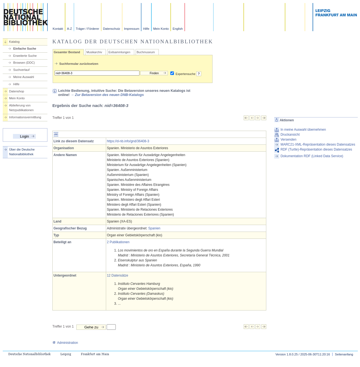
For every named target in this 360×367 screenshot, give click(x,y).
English (178, 28)
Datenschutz (111, 28)
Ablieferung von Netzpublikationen (21, 108)
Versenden (288, 139)
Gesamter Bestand (67, 52)
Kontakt (58, 28)
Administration (65, 343)
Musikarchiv (94, 52)
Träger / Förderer (87, 28)
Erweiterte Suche (25, 55)
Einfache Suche (24, 48)
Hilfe (146, 28)
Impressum (131, 28)
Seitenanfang (344, 354)
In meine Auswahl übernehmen (303, 130)
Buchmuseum (146, 52)
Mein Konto (161, 28)
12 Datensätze (117, 275)
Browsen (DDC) (24, 62)
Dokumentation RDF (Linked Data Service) (312, 156)
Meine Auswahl (23, 77)
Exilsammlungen (119, 52)
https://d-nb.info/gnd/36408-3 (128, 141)
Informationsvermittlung (25, 117)
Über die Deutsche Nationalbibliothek (22, 152)
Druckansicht (290, 134)
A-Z (69, 28)
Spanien (154, 228)
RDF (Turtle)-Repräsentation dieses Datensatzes (316, 149)
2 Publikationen (118, 242)
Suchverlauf (21, 69)
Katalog (14, 41)
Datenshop (16, 91)
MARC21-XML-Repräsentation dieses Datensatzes (318, 144)
